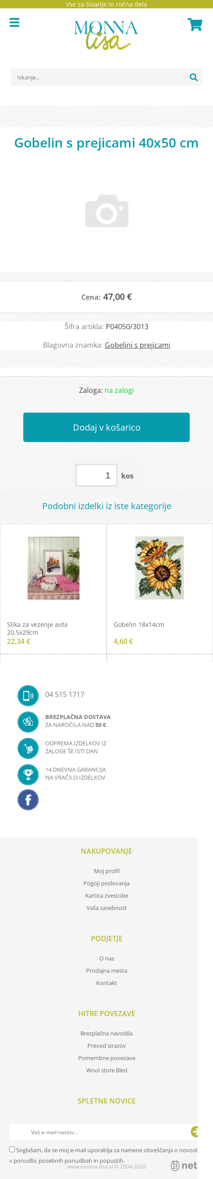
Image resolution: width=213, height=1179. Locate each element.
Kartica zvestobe (106, 895)
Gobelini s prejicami (137, 345)
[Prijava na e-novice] (196, 1132)
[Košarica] (193, 24)
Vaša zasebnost (107, 908)
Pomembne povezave (106, 1058)
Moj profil (106, 871)
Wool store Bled (106, 1070)
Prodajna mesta (106, 970)
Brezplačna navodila (106, 1033)
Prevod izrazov (106, 1046)
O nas (106, 958)
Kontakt (106, 983)
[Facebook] (106, 802)
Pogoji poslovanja (106, 883)
